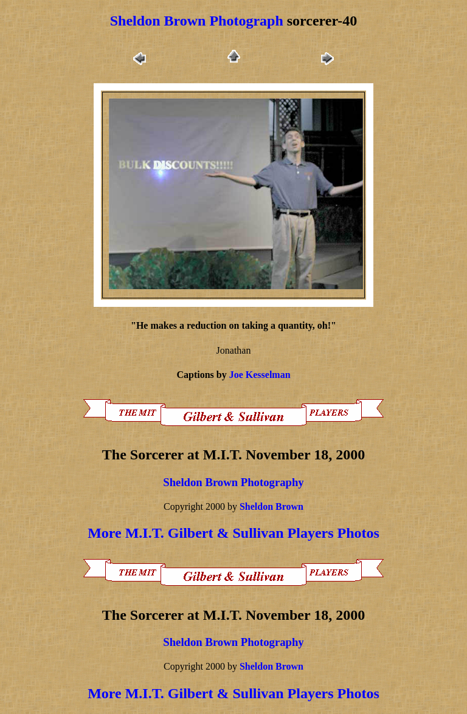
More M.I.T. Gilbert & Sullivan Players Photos (233, 533)
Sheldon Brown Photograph (196, 21)
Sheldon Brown (271, 506)
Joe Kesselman (260, 374)
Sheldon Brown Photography (233, 482)
